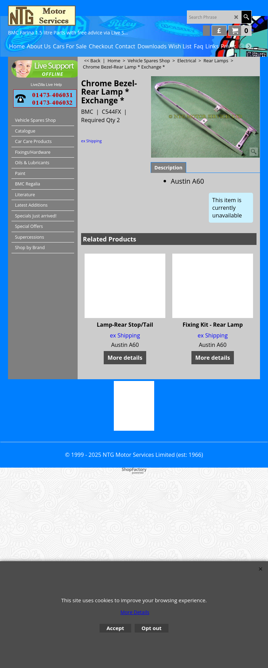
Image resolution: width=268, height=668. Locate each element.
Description (169, 167)
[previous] (241, 46)
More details (125, 357)
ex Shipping (91, 140)
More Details (134, 612)
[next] (248, 46)
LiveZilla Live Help (46, 84)
